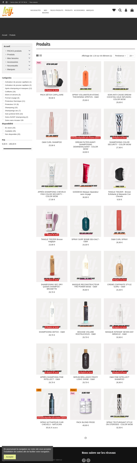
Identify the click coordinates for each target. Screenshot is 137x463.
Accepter (10, 457)
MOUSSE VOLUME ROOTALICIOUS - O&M (86, 333)
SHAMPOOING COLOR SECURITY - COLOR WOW (119, 143)
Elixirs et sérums (13, 95)
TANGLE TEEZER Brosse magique (52, 240)
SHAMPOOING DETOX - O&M (52, 332)
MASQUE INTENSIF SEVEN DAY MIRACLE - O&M (119, 333)
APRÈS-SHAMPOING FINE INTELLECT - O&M (51, 378)
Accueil (7, 46)
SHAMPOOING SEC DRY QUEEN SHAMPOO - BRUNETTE (52, 286)
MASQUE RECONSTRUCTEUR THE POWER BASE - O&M (85, 285)
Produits (11, 54)
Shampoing (11, 108)
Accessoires (12, 62)
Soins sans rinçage (14, 120)
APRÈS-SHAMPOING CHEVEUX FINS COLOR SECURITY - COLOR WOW (52, 194)
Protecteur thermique (15, 101)
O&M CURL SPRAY (119, 239)
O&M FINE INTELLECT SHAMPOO (119, 378)
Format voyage (12, 98)
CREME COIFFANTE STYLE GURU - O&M (119, 285)
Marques (11, 69)
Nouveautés (12, 65)
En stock (10, 128)
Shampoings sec (13, 111)
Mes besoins (12, 58)
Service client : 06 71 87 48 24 (18, 2)
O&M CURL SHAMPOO (52, 142)
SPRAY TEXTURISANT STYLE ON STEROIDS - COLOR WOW (119, 423)
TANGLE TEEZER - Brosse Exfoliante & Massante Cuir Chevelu (119, 194)
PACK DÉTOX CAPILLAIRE (51, 95)
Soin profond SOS (14, 114)
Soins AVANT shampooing (16, 117)
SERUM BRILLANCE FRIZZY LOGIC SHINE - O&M (85, 378)
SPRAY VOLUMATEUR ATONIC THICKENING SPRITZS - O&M (85, 96)
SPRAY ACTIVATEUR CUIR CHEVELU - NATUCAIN (51, 423)
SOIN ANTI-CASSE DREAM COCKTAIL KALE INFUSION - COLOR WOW (119, 97)
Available (10, 131)
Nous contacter (34, 2)
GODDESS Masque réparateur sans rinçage (85, 193)
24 (131, 56)
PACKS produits (14, 51)
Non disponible (12, 134)
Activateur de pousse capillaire (18, 82)
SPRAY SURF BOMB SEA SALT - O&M (86, 240)
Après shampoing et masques (18, 88)
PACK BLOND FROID (86, 422)
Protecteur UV (12, 104)
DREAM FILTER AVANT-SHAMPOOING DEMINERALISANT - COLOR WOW (85, 145)
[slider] (2, 148)
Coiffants (10, 92)
